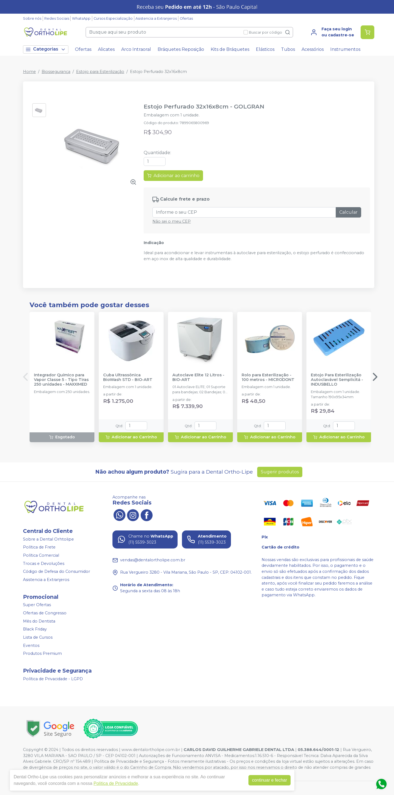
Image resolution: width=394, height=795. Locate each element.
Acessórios (313, 49)
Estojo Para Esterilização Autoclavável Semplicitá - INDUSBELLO (337, 380)
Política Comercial (41, 555)
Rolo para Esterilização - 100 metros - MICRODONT (268, 377)
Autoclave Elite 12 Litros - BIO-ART (198, 377)
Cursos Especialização (113, 18)
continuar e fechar (269, 780)
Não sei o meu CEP (171, 221)
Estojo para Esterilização (100, 71)
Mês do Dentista (39, 621)
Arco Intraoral (136, 49)
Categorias (45, 49)
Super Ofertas (37, 605)
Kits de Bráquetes (230, 49)
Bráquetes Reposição (181, 49)
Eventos (31, 645)
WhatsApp (81, 18)
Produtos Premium (42, 653)
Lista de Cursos (38, 637)
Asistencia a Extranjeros (156, 18)
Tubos (288, 49)
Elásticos (265, 49)
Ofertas (186, 18)
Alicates (106, 49)
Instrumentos (345, 49)
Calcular (348, 212)
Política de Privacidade (116, 783)
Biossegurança (56, 71)
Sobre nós (32, 18)
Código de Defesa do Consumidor (56, 571)
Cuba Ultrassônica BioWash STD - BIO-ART (127, 377)
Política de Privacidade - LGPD (53, 678)
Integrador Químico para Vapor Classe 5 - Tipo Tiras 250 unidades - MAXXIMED (61, 380)
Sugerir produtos (280, 471)
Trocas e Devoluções (43, 563)
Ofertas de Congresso (44, 613)
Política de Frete (39, 547)
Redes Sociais (56, 18)
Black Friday (35, 629)
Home (29, 71)
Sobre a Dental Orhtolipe (48, 539)
